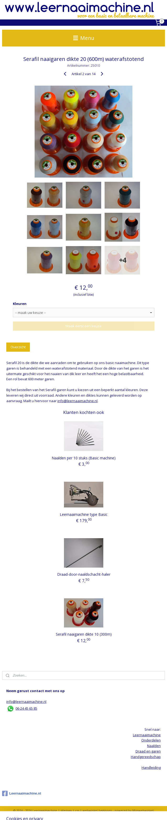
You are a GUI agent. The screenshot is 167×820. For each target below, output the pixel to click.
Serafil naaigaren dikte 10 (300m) (84, 634)
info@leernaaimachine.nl (77, 400)
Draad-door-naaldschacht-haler (83, 574)
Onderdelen (151, 740)
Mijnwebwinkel (143, 810)
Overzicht (18, 346)
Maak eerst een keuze (83, 326)
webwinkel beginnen (97, 810)
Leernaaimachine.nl (21, 793)
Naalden (154, 745)
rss (77, 810)
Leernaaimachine (147, 735)
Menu (83, 37)
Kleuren (19, 303)
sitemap (66, 810)
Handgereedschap (146, 756)
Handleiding (151, 767)
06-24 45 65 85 (26, 708)
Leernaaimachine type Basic (83, 514)
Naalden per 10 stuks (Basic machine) (84, 457)
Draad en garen (148, 751)
